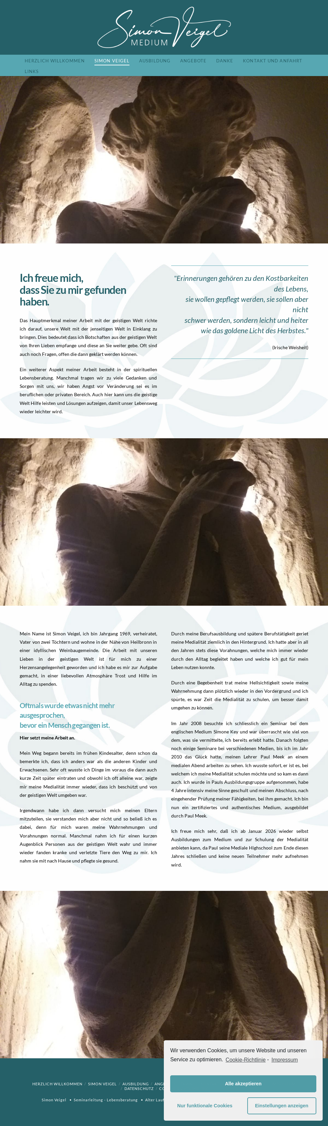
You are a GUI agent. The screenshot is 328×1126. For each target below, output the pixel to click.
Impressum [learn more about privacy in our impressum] (285, 1060)
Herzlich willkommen (57, 1084)
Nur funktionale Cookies (205, 1105)
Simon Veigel (102, 1084)
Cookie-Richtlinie (246, 1060)
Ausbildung (135, 1084)
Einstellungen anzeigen (281, 1105)
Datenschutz (139, 1088)
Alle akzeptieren (243, 1083)
